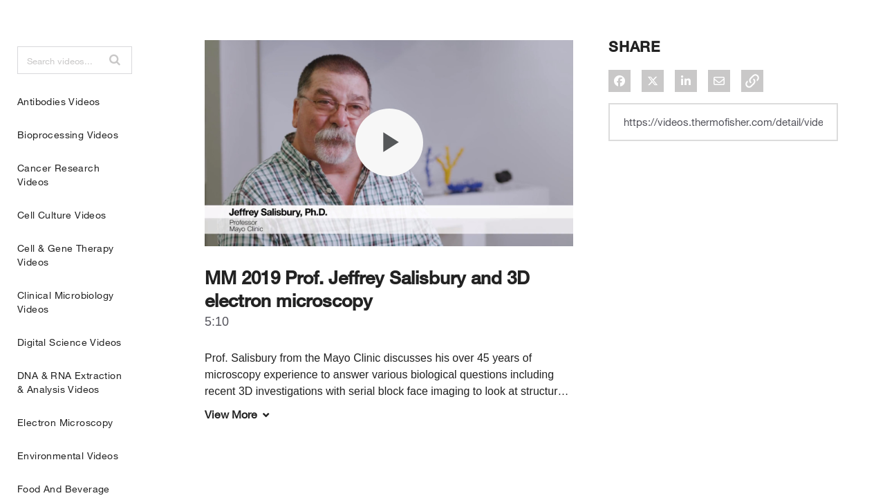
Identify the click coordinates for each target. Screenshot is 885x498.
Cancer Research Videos (58, 209)
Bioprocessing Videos (67, 169)
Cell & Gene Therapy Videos (65, 289)
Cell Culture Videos (61, 249)
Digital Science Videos (69, 376)
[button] (114, 94)
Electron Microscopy (65, 457)
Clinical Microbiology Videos (65, 336)
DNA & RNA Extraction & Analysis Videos (69, 417)
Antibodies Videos (58, 136)
